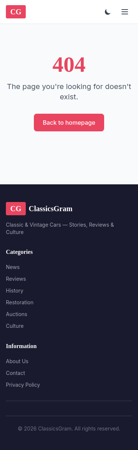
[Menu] (124, 11)
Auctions (16, 314)
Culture (15, 326)
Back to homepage (69, 122)
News (13, 267)
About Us (17, 361)
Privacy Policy (23, 385)
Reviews (16, 279)
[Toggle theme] (107, 11)
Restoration (19, 302)
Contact (15, 373)
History (14, 290)
